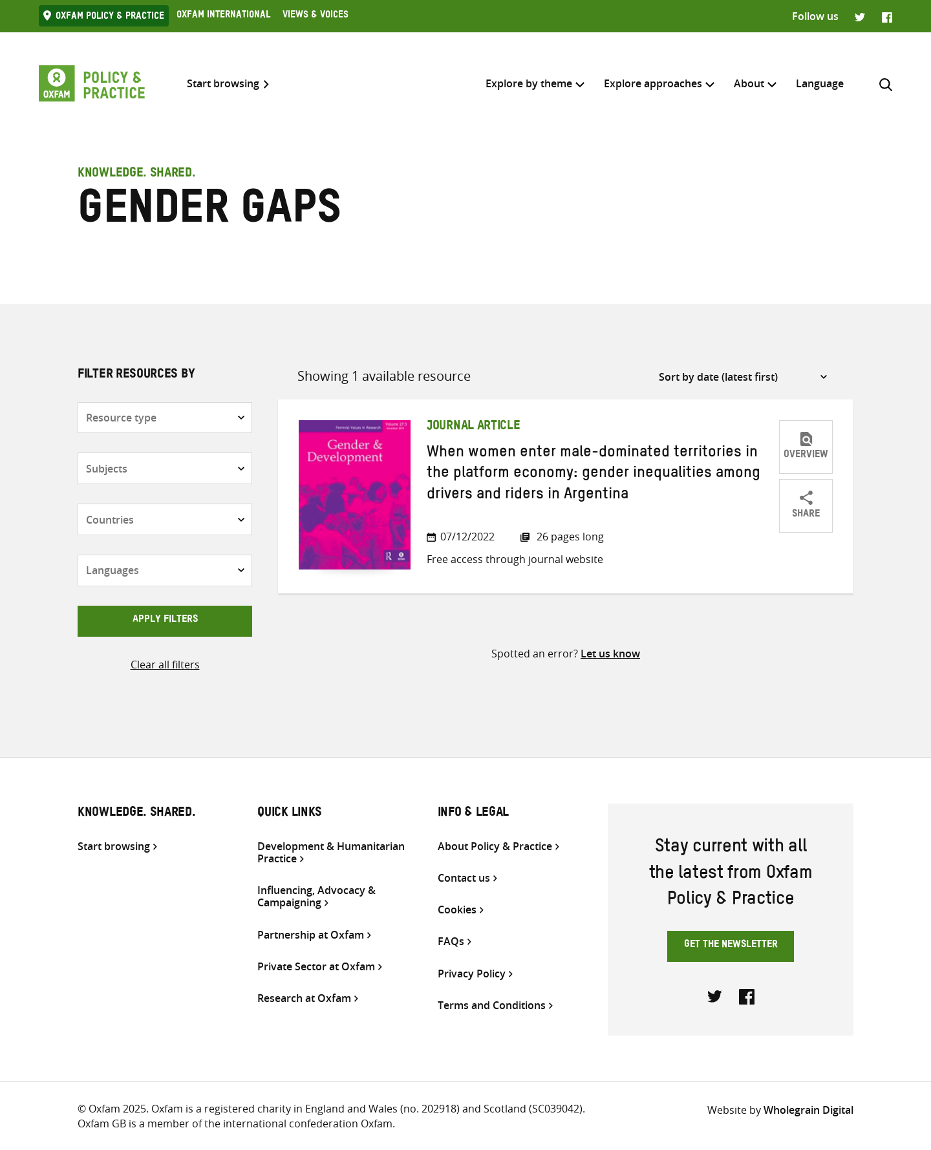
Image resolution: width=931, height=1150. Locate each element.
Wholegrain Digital (808, 1110)
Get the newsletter (731, 945)
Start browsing (223, 84)
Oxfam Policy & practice (110, 17)
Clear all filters (165, 664)
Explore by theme (529, 83)
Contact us (464, 878)
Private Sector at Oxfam (316, 967)
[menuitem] (820, 83)
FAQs (451, 941)
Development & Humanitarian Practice (331, 852)
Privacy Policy (472, 974)
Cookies (457, 910)
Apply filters (165, 620)
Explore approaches (653, 83)
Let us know (610, 653)
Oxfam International (223, 16)
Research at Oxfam (304, 998)
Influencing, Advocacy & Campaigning (316, 896)
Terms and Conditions (492, 1005)
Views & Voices (315, 16)
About (749, 83)
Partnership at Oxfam (310, 935)
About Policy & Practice (495, 846)
